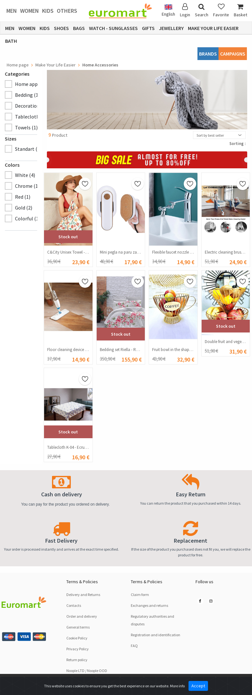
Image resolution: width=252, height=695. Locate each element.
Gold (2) (23, 207)
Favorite (221, 10)
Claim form (140, 594)
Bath (11, 41)
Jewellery (171, 28)
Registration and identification (155, 634)
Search (201, 10)
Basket (240, 10)
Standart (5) (28, 149)
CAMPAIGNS (232, 53)
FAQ (134, 645)
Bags (79, 28)
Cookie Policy (76, 638)
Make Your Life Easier (213, 28)
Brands (208, 53)
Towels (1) (26, 127)
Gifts (148, 28)
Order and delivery (81, 616)
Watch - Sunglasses (113, 28)
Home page (18, 65)
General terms (78, 627)
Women (29, 10)
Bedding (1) (27, 95)
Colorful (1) (27, 218)
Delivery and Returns (83, 594)
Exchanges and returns (149, 605)
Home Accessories (100, 65)
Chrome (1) (27, 186)
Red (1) (22, 197)
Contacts (73, 605)
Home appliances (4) (37, 84)
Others (67, 10)
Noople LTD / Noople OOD (86, 670)
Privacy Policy (77, 648)
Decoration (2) (31, 106)
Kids (48, 10)
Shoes (61, 28)
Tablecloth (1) (30, 116)
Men (11, 10)
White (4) (25, 175)
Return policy (76, 659)
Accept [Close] (198, 686)
